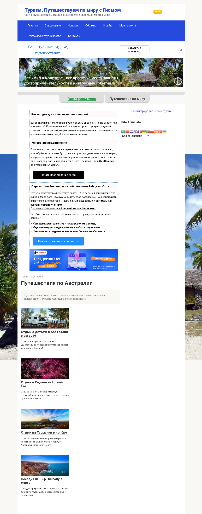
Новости (73, 25)
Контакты (74, 36)
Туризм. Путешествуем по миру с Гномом (73, 10)
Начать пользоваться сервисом (58, 241)
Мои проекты (128, 25)
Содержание (53, 25)
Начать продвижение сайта (58, 175)
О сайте (107, 25)
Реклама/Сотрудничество (44, 36)
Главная (33, 25)
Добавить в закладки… (134, 50)
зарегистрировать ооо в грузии (151, 111)
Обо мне (90, 25)
